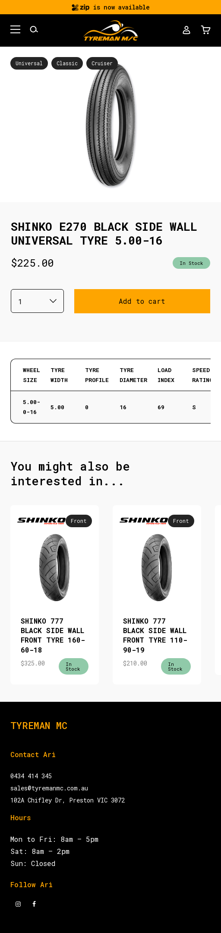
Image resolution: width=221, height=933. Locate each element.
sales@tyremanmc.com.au (49, 788)
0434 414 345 (31, 776)
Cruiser (102, 63)
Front (79, 520)
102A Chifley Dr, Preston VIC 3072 (67, 800)
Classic (67, 63)
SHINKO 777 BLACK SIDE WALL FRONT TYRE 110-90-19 (155, 635)
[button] (15, 31)
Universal (29, 63)
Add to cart (142, 301)
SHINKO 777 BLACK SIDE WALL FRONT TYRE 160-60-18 (53, 635)
